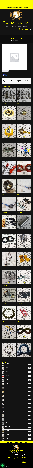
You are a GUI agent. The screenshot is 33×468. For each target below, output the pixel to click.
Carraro (6, 75)
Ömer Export (8, 456)
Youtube (24, 460)
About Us (9, 458)
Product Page (16, 457)
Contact (8, 457)
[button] (2, 465)
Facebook (24, 458)
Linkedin (24, 461)
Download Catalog (5, 71)
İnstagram (24, 457)
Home (12, 40)
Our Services (16, 458)
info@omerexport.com (6, 5)
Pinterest (24, 462)
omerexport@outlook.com (7, 3)
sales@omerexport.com (6, 4)
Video (16, 456)
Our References (16, 460)
